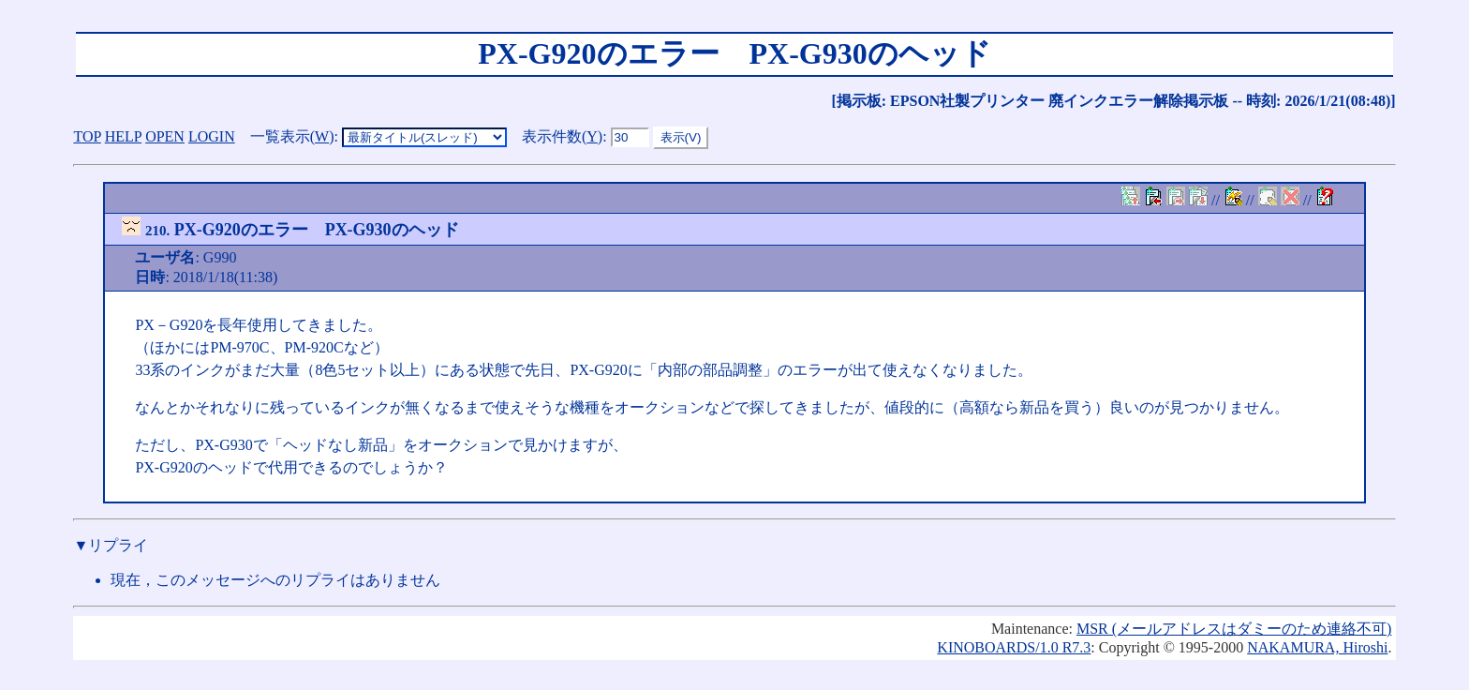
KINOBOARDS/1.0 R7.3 (1014, 647)
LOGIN (211, 136)
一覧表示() (292, 136)
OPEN (165, 136)
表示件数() (562, 136)
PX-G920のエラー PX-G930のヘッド (290, 229)
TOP (86, 136)
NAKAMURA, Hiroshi (1317, 647)
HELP (123, 136)
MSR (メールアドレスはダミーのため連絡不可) (1233, 629)
